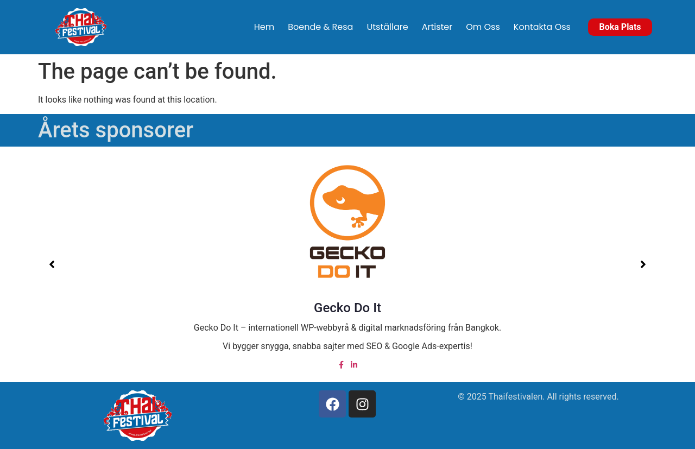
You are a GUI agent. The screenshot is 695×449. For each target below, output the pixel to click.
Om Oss (483, 27)
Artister (437, 27)
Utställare (387, 27)
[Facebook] (341, 364)
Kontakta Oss (542, 27)
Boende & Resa (320, 27)
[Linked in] (354, 364)
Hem (264, 27)
